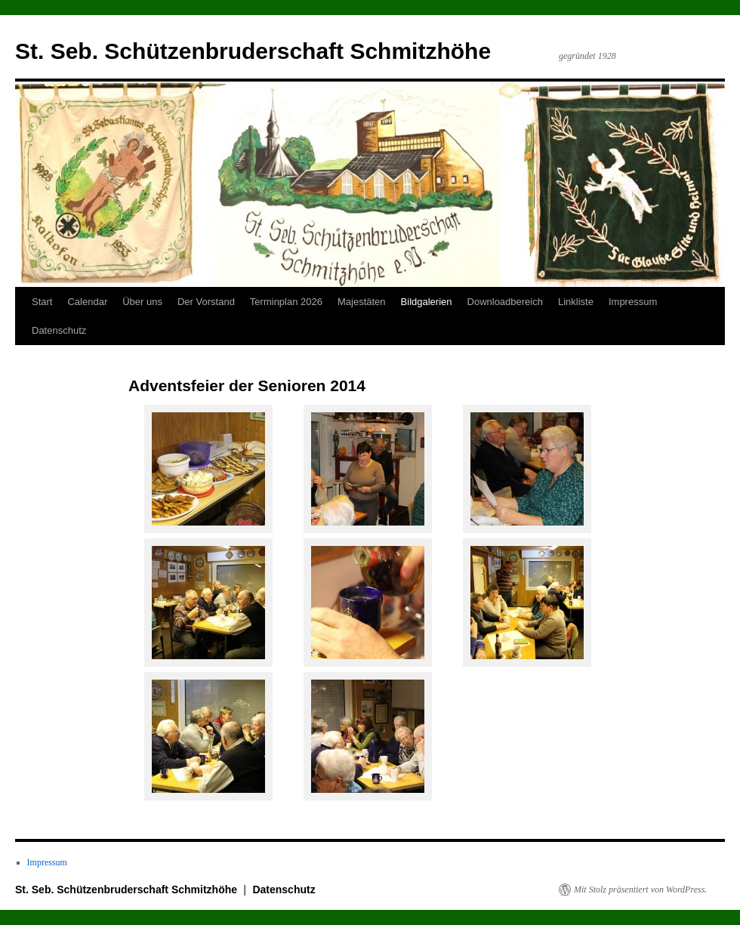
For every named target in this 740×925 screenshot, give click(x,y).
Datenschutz (59, 330)
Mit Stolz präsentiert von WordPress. (640, 889)
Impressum (633, 301)
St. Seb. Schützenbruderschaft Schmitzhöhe (253, 51)
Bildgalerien (426, 301)
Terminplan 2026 (286, 301)
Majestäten (362, 301)
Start (42, 301)
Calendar (87, 301)
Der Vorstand (206, 301)
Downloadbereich (505, 301)
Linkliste (576, 301)
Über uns (142, 301)
